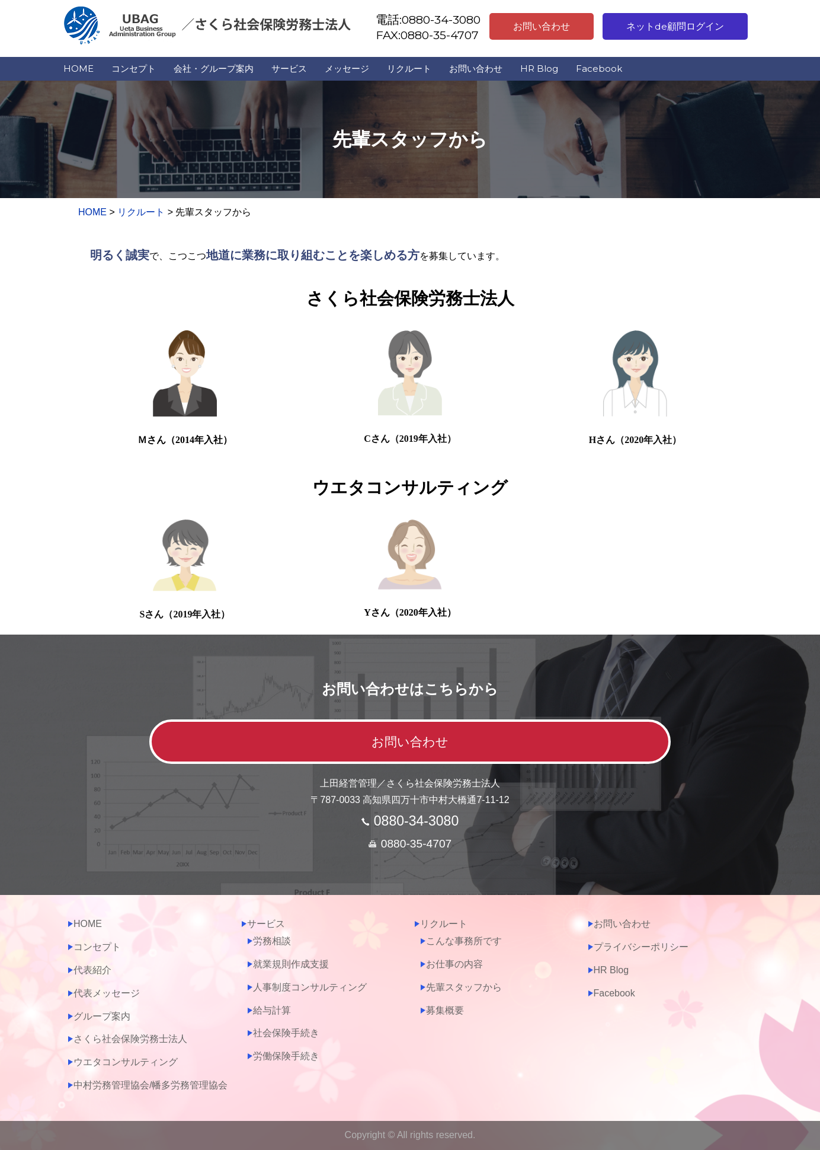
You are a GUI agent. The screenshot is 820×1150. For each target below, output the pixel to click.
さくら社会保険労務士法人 (130, 1039)
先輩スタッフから (464, 987)
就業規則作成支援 (291, 964)
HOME (78, 68)
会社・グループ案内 (214, 68)
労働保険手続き (286, 1056)
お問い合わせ (541, 26)
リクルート (409, 68)
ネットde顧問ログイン (675, 26)
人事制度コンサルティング (310, 987)
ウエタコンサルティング (125, 1062)
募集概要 (445, 1010)
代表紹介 (92, 970)
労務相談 (272, 941)
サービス (289, 68)
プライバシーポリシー (641, 947)
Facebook (599, 68)
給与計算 (272, 1010)
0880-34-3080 (416, 821)
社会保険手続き (286, 1033)
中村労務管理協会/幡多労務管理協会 (150, 1085)
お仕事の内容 (454, 964)
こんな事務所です (464, 941)
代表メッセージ (106, 993)
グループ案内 (101, 1016)
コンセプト (133, 68)
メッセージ (347, 68)
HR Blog (539, 68)
